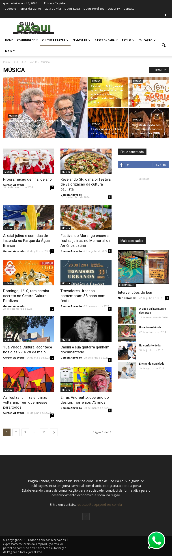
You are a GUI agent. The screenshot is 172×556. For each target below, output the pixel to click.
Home (9, 40)
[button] (163, 45)
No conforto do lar (150, 345)
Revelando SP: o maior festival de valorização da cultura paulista (86, 184)
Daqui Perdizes (94, 9)
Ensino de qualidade (151, 363)
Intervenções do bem (135, 292)
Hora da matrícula (150, 327)
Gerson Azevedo (18, 132)
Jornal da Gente (30, 9)
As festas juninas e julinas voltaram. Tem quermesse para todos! (25, 402)
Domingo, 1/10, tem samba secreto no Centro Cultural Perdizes (26, 296)
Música (13, 116)
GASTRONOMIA (106, 40)
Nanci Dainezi (127, 298)
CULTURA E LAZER (55, 40)
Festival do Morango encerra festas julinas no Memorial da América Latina (85, 240)
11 (44, 432)
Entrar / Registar (55, 3)
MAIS (10, 51)
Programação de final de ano (27, 179)
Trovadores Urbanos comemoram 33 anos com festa (82, 296)
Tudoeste (9, 9)
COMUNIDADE (27, 40)
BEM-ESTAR (81, 40)
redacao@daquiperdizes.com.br (99, 504)
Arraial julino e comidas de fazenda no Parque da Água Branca (26, 240)
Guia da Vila (53, 9)
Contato (129, 9)
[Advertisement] (143, 203)
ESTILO (128, 40)
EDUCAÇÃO (147, 40)
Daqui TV (114, 9)
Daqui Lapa (72, 9)
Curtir (161, 164)
